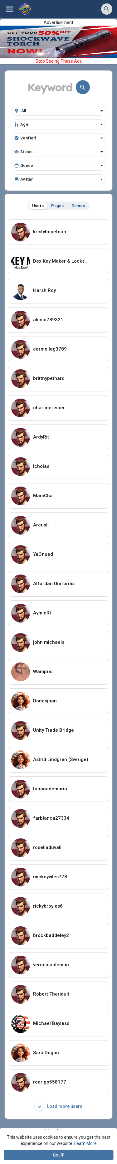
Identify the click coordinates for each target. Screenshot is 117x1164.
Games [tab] (78, 205)
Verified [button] (58, 138)
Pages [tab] (57, 205)
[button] (106, 9)
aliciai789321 (48, 320)
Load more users (58, 1106)
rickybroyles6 (48, 906)
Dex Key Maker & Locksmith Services (62, 261)
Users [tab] (38, 205)
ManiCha (43, 495)
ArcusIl (41, 525)
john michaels (48, 642)
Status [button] (58, 151)
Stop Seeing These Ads (59, 61)
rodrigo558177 (49, 1082)
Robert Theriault (51, 994)
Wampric (43, 671)
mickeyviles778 (50, 877)
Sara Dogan (46, 1052)
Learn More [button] (85, 1143)
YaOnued (43, 554)
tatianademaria (50, 789)
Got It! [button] (58, 1154)
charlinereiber (49, 407)
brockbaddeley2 (51, 935)
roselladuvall (47, 847)
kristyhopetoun (49, 232)
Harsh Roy (44, 290)
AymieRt (42, 613)
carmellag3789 (50, 349)
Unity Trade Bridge (53, 730)
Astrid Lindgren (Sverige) (60, 759)
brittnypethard (49, 378)
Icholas (41, 466)
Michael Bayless (51, 1023)
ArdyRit (41, 437)
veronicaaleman (51, 965)
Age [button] (58, 124)
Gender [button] (58, 165)
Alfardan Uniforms (54, 583)
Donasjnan (45, 701)
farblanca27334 (51, 818)
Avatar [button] (58, 179)
